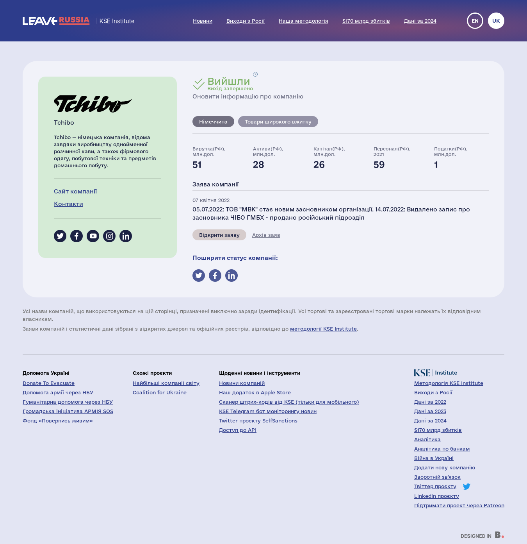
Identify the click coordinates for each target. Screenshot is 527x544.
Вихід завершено (230, 84)
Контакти (68, 203)
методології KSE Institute (323, 328)
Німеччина (213, 121)
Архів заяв (266, 235)
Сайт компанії (75, 191)
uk (496, 20)
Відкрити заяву (219, 235)
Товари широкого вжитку (278, 121)
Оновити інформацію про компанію (247, 96)
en (475, 20)
